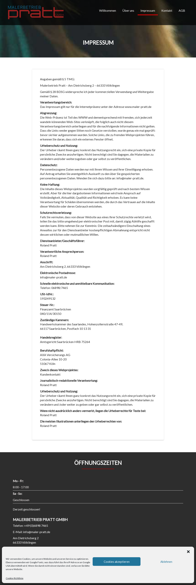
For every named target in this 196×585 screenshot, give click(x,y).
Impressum (147, 10)
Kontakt (166, 10)
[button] (188, 551)
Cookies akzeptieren (117, 561)
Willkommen (107, 10)
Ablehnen (166, 561)
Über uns (128, 10)
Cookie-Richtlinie (14, 578)
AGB (182, 10)
